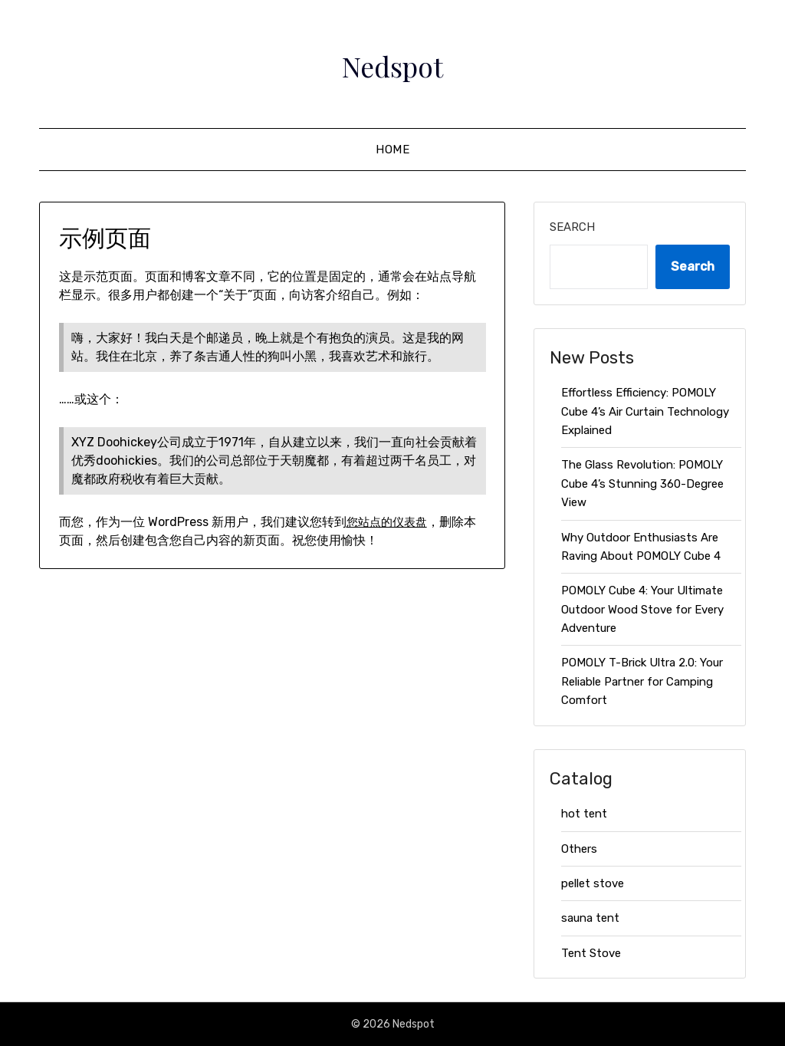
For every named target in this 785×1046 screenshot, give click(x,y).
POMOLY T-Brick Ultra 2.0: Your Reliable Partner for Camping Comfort (642, 681)
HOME (392, 149)
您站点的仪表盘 (389, 522)
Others (579, 849)
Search (572, 227)
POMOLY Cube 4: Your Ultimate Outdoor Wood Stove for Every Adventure (642, 609)
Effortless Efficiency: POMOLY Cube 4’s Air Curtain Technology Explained (645, 411)
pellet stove (592, 883)
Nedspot (392, 62)
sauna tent (590, 918)
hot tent (584, 814)
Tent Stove (591, 953)
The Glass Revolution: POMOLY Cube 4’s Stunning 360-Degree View (642, 483)
